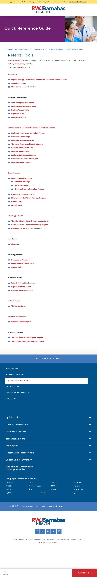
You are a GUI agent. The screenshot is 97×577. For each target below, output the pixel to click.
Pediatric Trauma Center (20, 110)
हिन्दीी (53, 486)
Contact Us (10, 399)
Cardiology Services (15, 216)
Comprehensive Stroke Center (22, 263)
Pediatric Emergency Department (23, 106)
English (9, 482)
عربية (31, 482)
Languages (51, 539)
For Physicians (39, 49)
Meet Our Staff (12, 369)
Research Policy (76, 539)
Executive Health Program (21, 322)
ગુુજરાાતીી (9, 486)
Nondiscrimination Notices (35, 539)
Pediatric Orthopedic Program (22, 140)
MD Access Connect (14, 375)
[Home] (48, 9)
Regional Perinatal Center (21, 286)
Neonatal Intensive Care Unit (22, 148)
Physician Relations (56, 49)
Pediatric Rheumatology (20, 137)
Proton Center (16, 205)
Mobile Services (14, 301)
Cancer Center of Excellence (21, 178)
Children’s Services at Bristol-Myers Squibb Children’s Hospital (31, 128)
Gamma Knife (16, 201)
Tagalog (54, 482)
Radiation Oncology (22, 181)
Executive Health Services (17, 316)
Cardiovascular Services (20, 228)
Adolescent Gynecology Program (23, 155)
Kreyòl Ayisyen (35, 486)
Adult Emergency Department (22, 102)
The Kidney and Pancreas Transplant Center (27, 341)
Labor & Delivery (17, 283)
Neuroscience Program (19, 260)
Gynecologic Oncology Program (23, 194)
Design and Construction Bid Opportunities (19, 468)
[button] (84, 573)
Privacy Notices (18, 539)
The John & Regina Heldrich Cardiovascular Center (30, 221)
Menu (5, 573)
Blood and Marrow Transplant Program (29, 189)
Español (43, 493)
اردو (75, 493)
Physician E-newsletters (17, 393)
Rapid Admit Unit (17, 113)
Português (78, 489)
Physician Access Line (16, 60)
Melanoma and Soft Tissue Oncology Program (28, 198)
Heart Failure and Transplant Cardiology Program (29, 224)
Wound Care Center (18, 83)
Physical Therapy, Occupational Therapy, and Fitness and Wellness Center (39, 79)
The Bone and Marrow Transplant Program (27, 337)
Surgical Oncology (22, 185)
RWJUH (21, 67)
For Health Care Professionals (18, 49)
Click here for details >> (78, 2)
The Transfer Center (18, 306)
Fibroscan (15, 244)
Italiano (77, 486)
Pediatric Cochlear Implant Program (24, 159)
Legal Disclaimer (63, 539)
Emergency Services (18, 117)
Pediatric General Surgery (21, 162)
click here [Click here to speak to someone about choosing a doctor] (58, 506)
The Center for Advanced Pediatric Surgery (27, 144)
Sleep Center (16, 87)
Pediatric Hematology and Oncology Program (28, 133)
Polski (53, 489)
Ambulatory (12, 74)
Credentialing (12, 387)
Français (77, 482)
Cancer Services (14, 173)
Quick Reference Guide (18, 381)
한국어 (8, 489)
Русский (9, 493)
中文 (30, 489)
